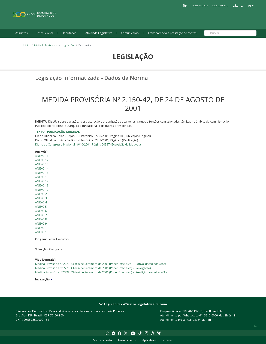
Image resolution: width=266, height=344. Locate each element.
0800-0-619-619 (192, 311)
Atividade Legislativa (98, 33)
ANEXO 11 (41, 156)
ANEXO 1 (41, 228)
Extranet (167, 340)
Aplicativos (149, 340)
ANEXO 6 (41, 211)
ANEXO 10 (41, 232)
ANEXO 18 (41, 185)
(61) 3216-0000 (208, 315)
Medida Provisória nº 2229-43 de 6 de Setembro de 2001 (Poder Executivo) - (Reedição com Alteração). (101, 272)
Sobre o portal (103, 340)
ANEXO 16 (41, 177)
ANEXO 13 (41, 164)
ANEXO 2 (41, 194)
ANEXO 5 (41, 207)
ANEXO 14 (41, 168)
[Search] (230, 33)
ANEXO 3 (41, 198)
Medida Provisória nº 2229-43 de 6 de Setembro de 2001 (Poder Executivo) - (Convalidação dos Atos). (101, 264)
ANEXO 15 (41, 173)
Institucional (45, 33)
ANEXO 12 (41, 160)
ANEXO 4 (41, 202)
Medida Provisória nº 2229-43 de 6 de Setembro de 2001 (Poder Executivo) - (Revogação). (93, 268)
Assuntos (21, 33)
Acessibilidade (200, 5)
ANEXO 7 (41, 215)
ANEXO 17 (41, 181)
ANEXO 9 (41, 224)
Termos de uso (127, 340)
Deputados (69, 33)
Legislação (68, 45)
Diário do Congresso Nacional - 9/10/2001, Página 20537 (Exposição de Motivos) (88, 144)
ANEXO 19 (41, 190)
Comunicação (130, 33)
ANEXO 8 (41, 219)
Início (26, 45)
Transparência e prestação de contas (172, 33)
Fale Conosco (220, 5)
